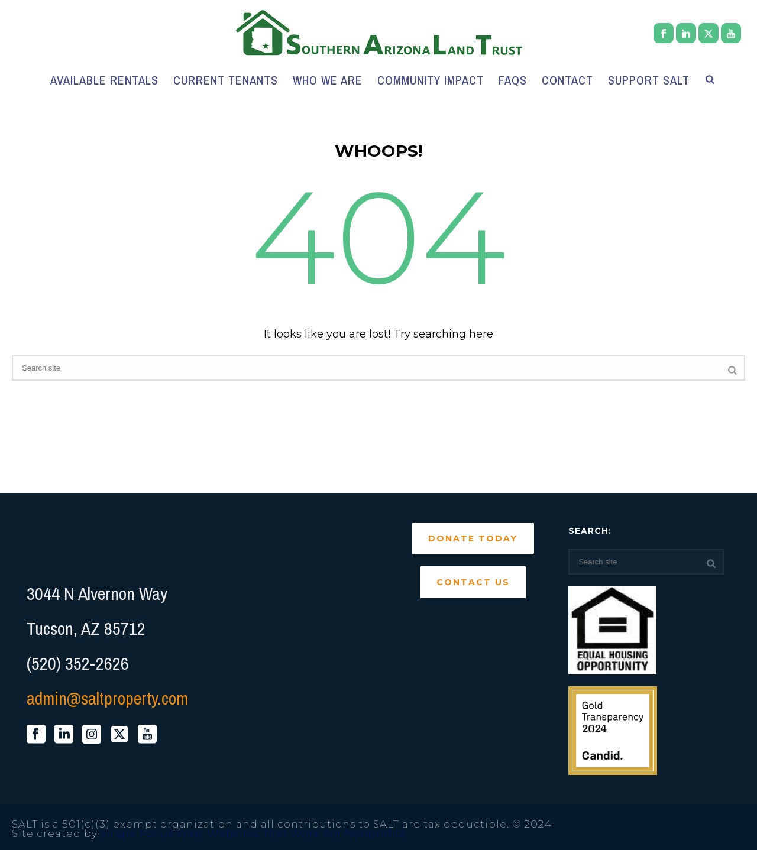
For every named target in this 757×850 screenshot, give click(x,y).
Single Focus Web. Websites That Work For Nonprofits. (254, 833)
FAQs (513, 80)
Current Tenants (225, 80)
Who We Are (328, 80)
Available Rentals (104, 80)
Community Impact (430, 80)
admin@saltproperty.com (107, 698)
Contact (567, 80)
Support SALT (649, 80)
